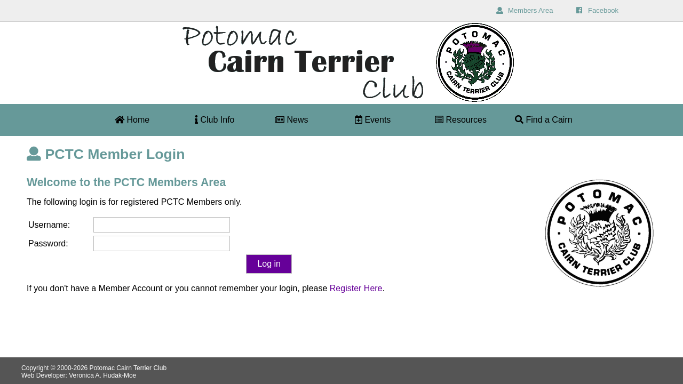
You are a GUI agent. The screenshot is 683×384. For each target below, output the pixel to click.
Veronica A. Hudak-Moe (102, 375)
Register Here (356, 288)
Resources (461, 119)
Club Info (214, 119)
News (291, 119)
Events (373, 119)
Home (132, 119)
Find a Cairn (544, 119)
